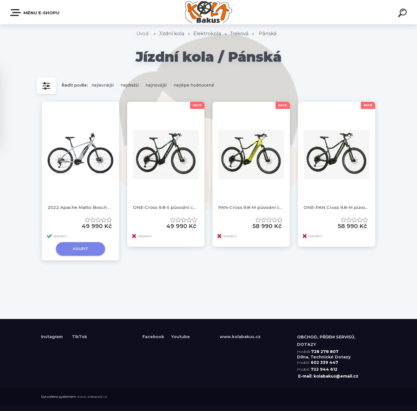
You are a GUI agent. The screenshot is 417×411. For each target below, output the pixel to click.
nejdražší (130, 85)
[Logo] (208, 12)
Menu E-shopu (35, 12)
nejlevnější (102, 85)
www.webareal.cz (92, 396)
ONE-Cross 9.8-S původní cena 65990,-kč (166, 207)
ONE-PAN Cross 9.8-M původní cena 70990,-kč (336, 207)
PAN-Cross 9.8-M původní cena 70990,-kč (251, 207)
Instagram (52, 337)
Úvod (142, 33)
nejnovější (156, 85)
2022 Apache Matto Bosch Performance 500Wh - (80, 207)
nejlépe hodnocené (194, 85)
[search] (403, 13)
